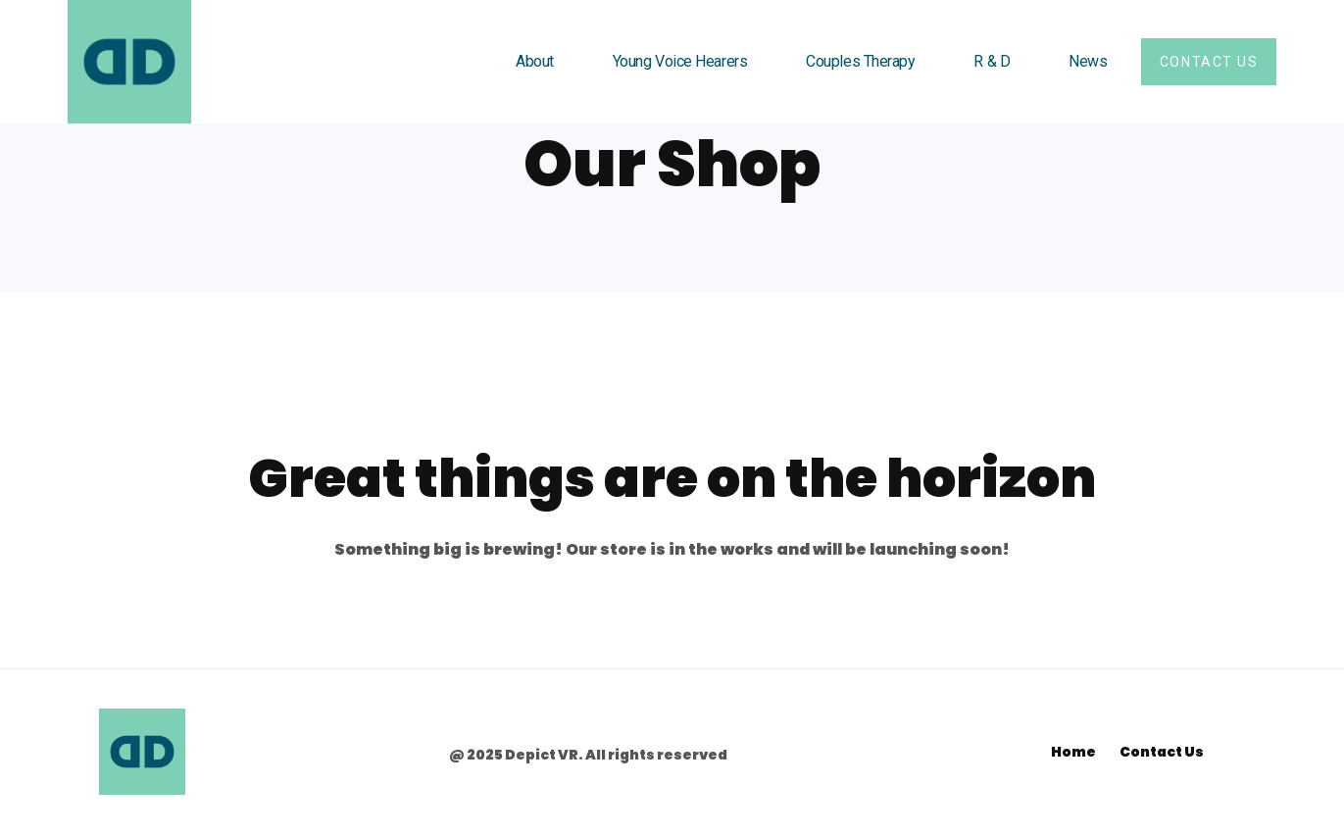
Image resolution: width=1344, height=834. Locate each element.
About (531, 61)
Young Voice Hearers (676, 61)
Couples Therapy (857, 61)
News (1085, 61)
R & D (989, 61)
